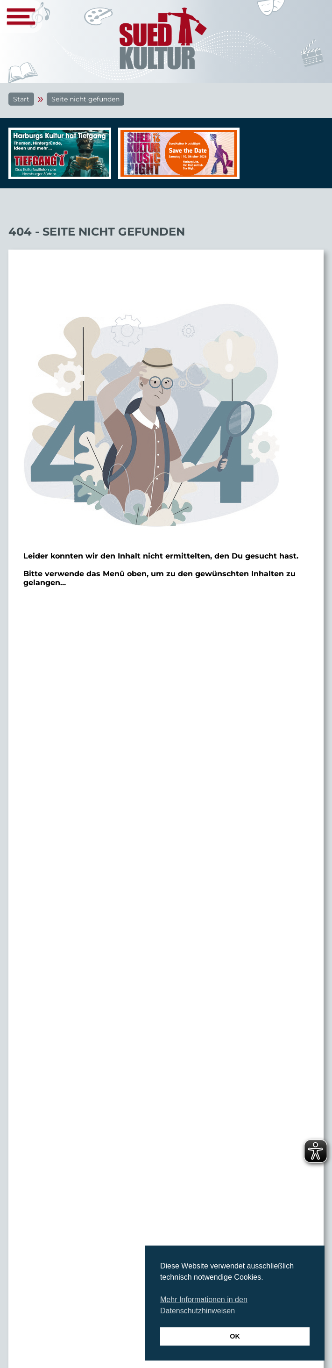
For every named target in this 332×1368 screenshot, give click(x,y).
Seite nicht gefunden (85, 99)
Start (21, 99)
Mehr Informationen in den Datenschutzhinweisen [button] (203, 1305)
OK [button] (235, 1336)
